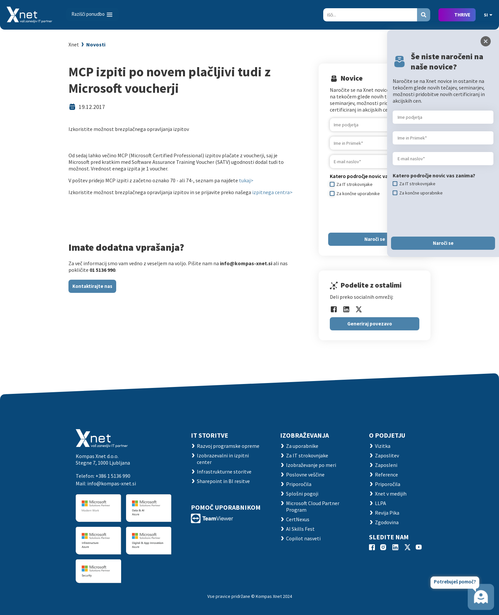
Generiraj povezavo (369, 323)
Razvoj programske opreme (228, 446)
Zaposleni (386, 465)
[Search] (370, 14)
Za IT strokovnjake (307, 455)
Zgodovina (387, 522)
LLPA (380, 503)
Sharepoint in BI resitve (223, 481)
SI (488, 15)
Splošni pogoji (302, 493)
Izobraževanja (304, 435)
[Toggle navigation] (92, 14)
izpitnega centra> (272, 192)
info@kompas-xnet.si (111, 483)
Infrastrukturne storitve (224, 471)
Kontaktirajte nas (92, 286)
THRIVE (462, 15)
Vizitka (382, 446)
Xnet (73, 44)
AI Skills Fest (300, 528)
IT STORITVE (209, 435)
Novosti (95, 44)
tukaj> (246, 180)
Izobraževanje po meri (311, 465)
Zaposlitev (387, 455)
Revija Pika (387, 512)
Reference (386, 474)
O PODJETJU (387, 435)
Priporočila (298, 484)
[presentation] (380, 214)
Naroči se (374, 239)
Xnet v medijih (391, 493)
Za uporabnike (302, 446)
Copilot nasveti (303, 538)
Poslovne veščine (305, 474)
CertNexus (297, 519)
